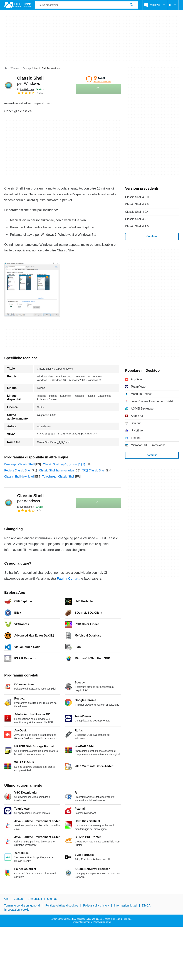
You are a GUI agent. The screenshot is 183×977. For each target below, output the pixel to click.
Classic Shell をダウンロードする (64, 464)
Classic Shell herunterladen (56, 470)
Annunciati (35, 898)
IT (173, 5)
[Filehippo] (17, 5)
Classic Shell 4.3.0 (137, 197)
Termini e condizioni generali (22, 905)
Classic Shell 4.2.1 (137, 219)
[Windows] (15, 68)
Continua (152, 236)
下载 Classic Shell (93, 470)
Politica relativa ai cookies (61, 905)
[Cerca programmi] (131, 5)
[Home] (5, 68)
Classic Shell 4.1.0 (137, 226)
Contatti (18, 898)
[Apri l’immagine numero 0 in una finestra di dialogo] (32, 289)
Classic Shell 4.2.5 (137, 204)
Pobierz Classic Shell (17, 470)
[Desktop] (27, 68)
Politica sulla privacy (96, 905)
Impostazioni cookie (16, 909)
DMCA (146, 905)
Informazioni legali (125, 905)
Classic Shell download (19, 476)
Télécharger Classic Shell (58, 476)
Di (25, 89)
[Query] (86, 5)
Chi (6, 898)
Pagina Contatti (68, 578)
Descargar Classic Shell (19, 464)
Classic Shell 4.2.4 (137, 211)
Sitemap (52, 898)
